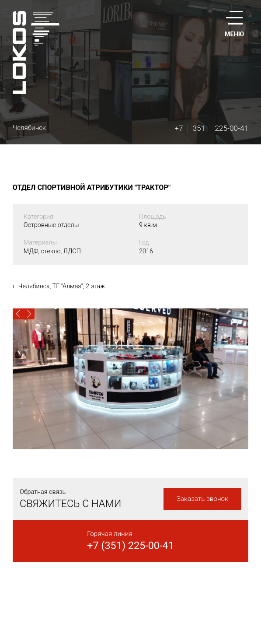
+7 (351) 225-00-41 (130, 545)
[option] (130, 378)
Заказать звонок (202, 499)
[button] (18, 313)
